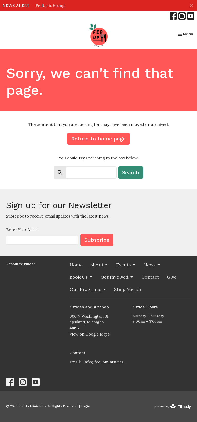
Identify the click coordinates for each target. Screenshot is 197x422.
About (99, 265)
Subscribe (96, 240)
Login (85, 406)
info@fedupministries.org (106, 362)
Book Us (81, 277)
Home (76, 265)
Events (126, 265)
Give (172, 277)
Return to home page (98, 139)
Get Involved (117, 277)
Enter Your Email (22, 229)
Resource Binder (20, 264)
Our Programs (88, 289)
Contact (150, 277)
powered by (172, 406)
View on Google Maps (90, 334)
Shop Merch (127, 289)
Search (130, 172)
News (152, 265)
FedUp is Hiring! (50, 5)
